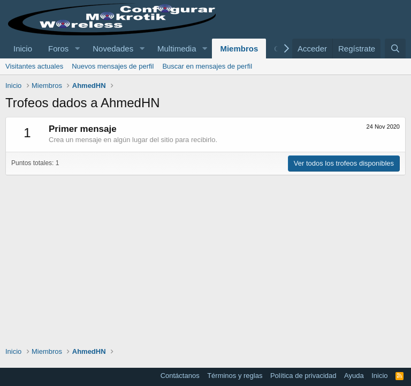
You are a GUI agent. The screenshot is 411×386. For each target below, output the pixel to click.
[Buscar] (395, 48)
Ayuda (354, 376)
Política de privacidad (303, 376)
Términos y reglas (234, 376)
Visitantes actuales (34, 66)
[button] (77, 48)
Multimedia (176, 48)
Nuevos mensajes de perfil (113, 66)
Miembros (239, 48)
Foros (58, 48)
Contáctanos (180, 376)
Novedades (113, 48)
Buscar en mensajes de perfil (207, 66)
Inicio (22, 48)
